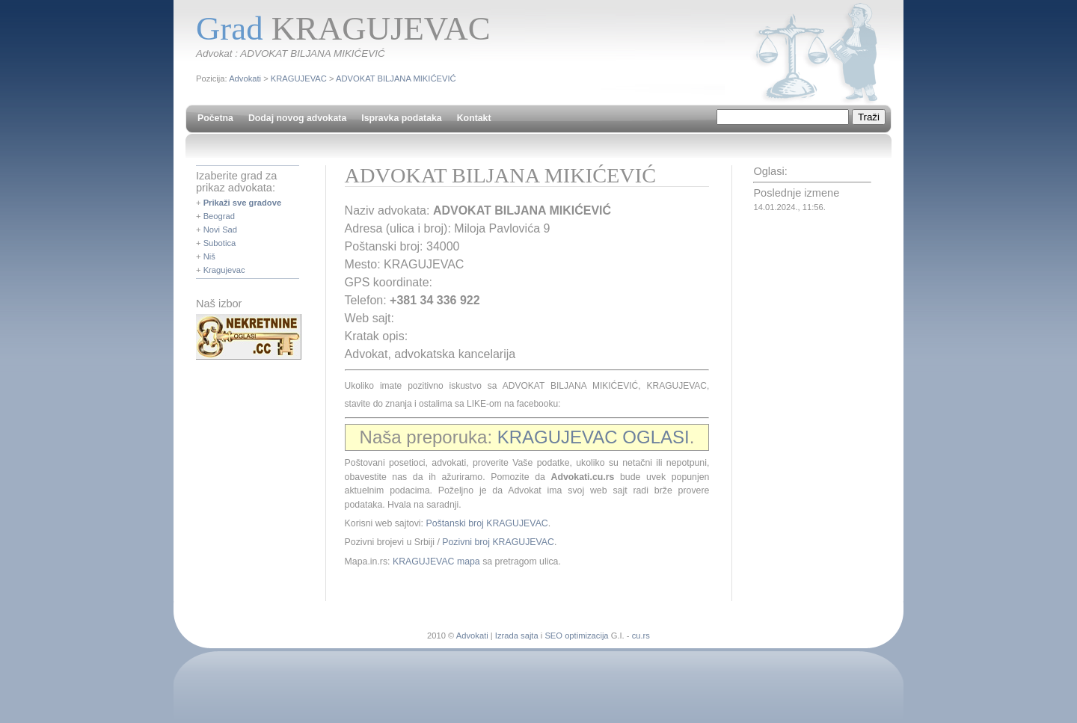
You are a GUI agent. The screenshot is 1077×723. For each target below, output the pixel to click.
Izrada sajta (516, 635)
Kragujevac (224, 269)
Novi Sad (220, 229)
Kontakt (474, 118)
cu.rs (641, 635)
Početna (215, 118)
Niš (209, 256)
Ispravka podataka (401, 118)
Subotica (219, 243)
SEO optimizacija (576, 635)
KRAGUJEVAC (299, 78)
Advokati (245, 78)
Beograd (219, 216)
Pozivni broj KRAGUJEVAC (498, 542)
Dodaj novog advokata (297, 118)
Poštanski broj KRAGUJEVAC (486, 523)
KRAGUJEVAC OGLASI (593, 437)
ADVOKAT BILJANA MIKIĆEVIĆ (396, 78)
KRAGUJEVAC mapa (436, 561)
